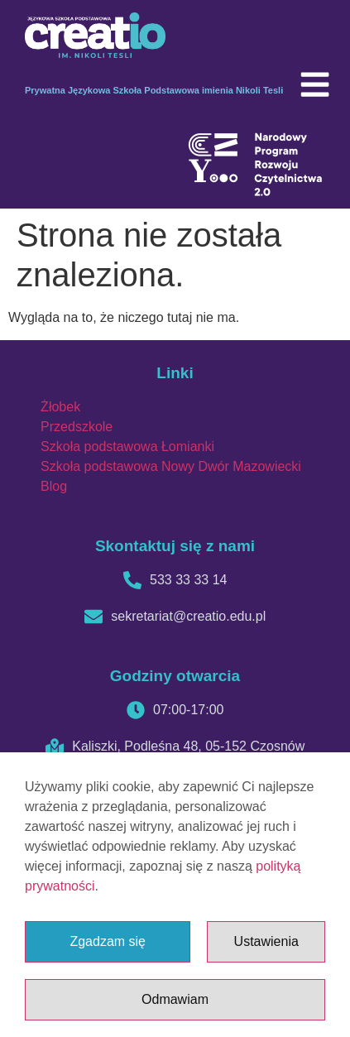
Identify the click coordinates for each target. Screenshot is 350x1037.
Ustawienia (266, 941)
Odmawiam (175, 999)
